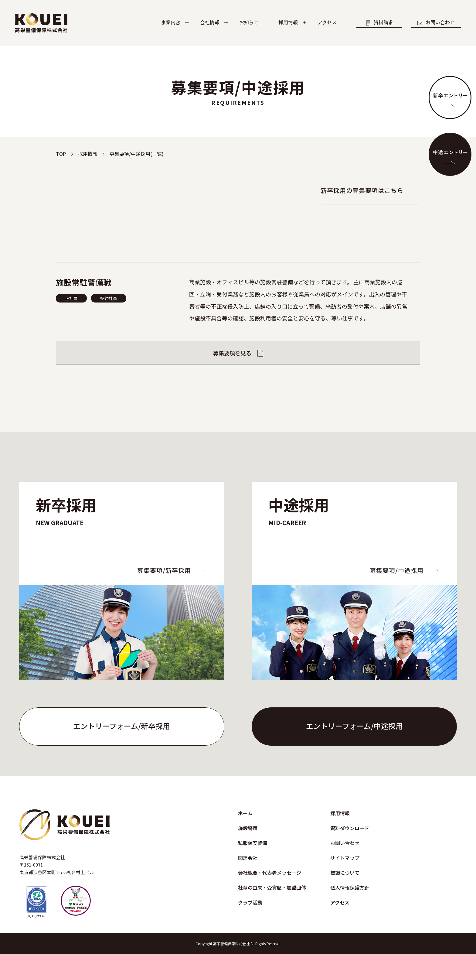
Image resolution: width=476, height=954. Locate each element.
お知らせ (249, 22)
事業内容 (170, 22)
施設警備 (247, 828)
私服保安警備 (252, 842)
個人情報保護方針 (349, 887)
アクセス (327, 22)
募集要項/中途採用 (396, 570)
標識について (344, 872)
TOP (61, 153)
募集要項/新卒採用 (164, 570)
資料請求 (379, 22)
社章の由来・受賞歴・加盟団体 (272, 887)
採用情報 (288, 22)
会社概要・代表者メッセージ (269, 872)
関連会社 (247, 857)
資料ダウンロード (349, 828)
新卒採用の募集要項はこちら (362, 190)
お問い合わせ (436, 22)
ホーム (245, 813)
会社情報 (209, 22)
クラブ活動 (250, 902)
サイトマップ (344, 857)
